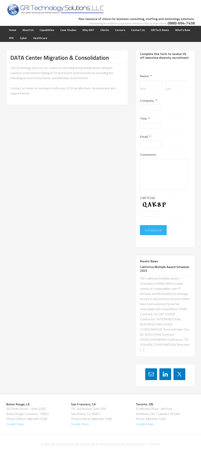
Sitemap (154, 441)
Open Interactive (112, 441)
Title (145, 118)
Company (148, 100)
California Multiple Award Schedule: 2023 (164, 265)
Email (145, 136)
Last (168, 88)
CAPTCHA (147, 198)
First (143, 88)
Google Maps (15, 421)
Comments (148, 154)
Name (146, 76)
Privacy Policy (136, 441)
